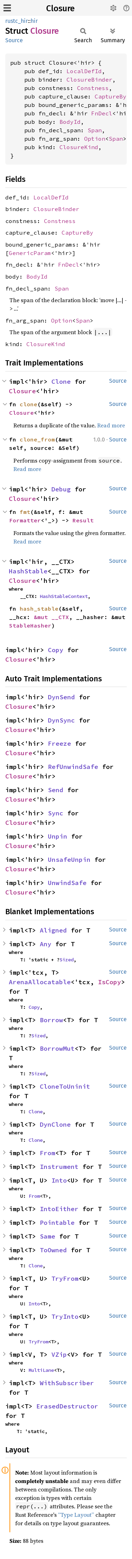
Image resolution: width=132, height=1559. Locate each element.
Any (45, 944)
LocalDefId (84, 71)
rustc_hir (16, 21)
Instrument (59, 1167)
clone (28, 404)
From (47, 1153)
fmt (25, 511)
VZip (59, 1354)
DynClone (55, 1124)
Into (59, 1180)
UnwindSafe (67, 883)
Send (55, 790)
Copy (55, 650)
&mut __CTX (51, 617)
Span (95, 130)
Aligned (53, 930)
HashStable (28, 571)
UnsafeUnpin (69, 859)
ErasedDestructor (67, 1406)
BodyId (70, 121)
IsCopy (109, 982)
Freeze (59, 743)
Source (14, 40)
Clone (61, 381)
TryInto (64, 1316)
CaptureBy (110, 96)
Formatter (25, 520)
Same (47, 1236)
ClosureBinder (89, 79)
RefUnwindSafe (73, 767)
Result (83, 520)
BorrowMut (57, 1048)
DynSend (61, 697)
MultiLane (41, 1370)
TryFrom (64, 1278)
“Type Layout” (76, 1515)
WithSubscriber (67, 1383)
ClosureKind (78, 147)
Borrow (51, 1020)
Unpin (57, 836)
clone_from (37, 439)
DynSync (61, 720)
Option (94, 138)
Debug (61, 489)
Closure (60, 8)
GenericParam (30, 252)
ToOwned (53, 1250)
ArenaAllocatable (40, 982)
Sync (55, 813)
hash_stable (39, 608)
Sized (66, 959)
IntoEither (59, 1209)
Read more (111, 425)
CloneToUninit (65, 1086)
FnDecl (101, 113)
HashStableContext (64, 596)
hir (34, 21)
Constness (93, 87)
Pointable (57, 1222)
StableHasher (30, 625)
